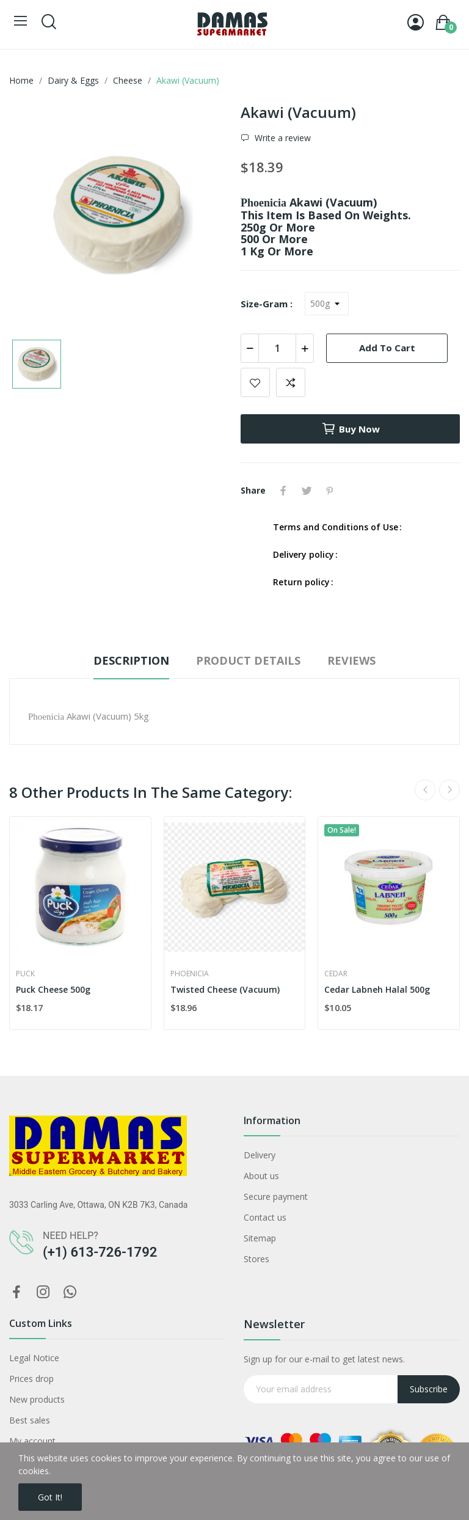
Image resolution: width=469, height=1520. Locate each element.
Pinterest (329, 490)
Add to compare (291, 382)
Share (283, 490)
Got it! (50, 1497)
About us (261, 1176)
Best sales (29, 1420)
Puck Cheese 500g (53, 989)
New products (37, 1399)
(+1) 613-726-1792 (100, 1252)
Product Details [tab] (248, 660)
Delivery (259, 1155)
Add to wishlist (255, 382)
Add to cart (387, 348)
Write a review (281, 138)
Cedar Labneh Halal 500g (377, 989)
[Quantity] (277, 348)
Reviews (351, 660)
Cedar (335, 973)
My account (32, 1441)
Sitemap (260, 1238)
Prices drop (31, 1378)
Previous (425, 790)
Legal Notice (34, 1358)
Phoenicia (189, 973)
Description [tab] (131, 660)
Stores (256, 1259)
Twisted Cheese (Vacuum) (225, 989)
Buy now (350, 429)
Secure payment (276, 1196)
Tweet (306, 490)
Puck (25, 973)
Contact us (265, 1217)
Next (449, 790)
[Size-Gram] (327, 303)
